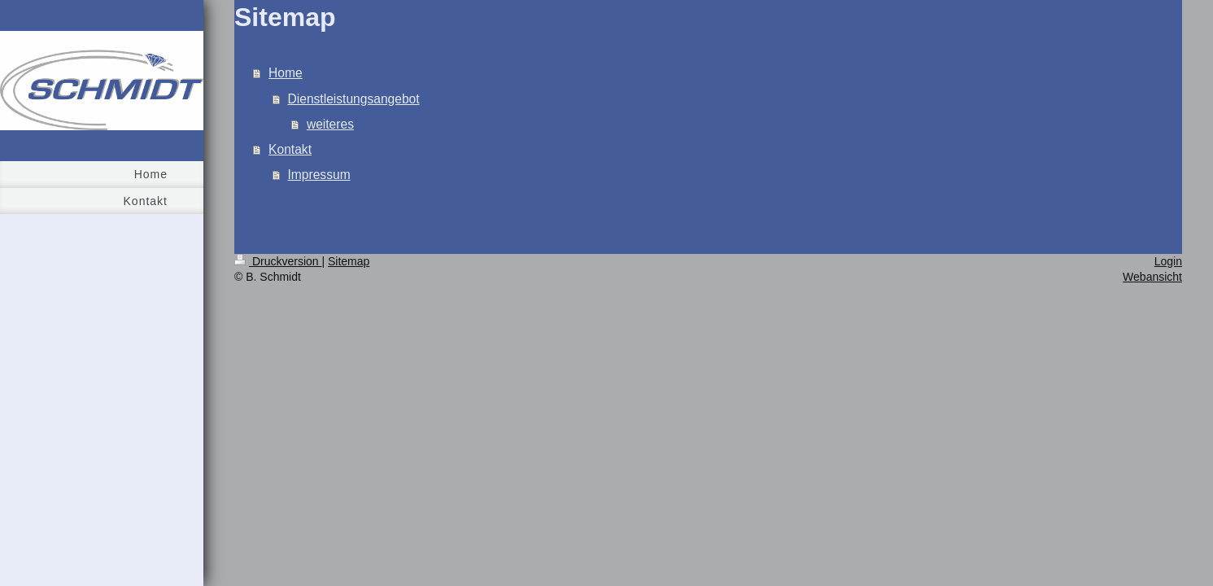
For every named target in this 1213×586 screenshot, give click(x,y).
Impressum (319, 174)
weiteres (330, 124)
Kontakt (290, 149)
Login (1168, 261)
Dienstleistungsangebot (354, 99)
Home (285, 73)
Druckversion (277, 261)
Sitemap (348, 261)
